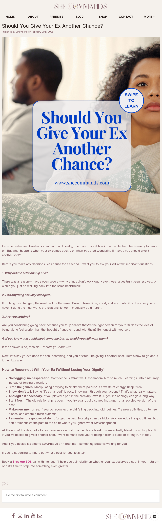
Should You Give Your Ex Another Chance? (52, 26)
